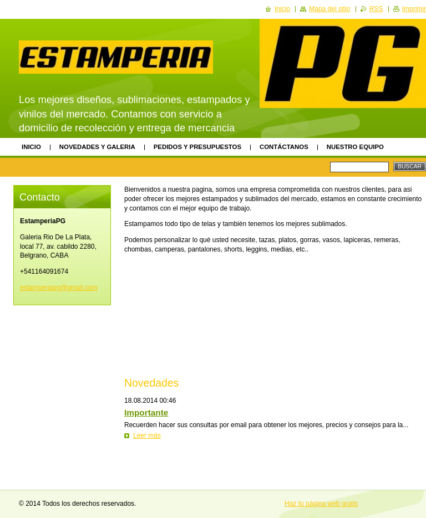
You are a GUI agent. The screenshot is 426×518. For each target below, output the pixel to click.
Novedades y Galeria (97, 146)
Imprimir (414, 9)
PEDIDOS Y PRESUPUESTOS (197, 146)
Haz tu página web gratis (321, 503)
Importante (146, 412)
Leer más (147, 435)
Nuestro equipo (355, 146)
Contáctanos (284, 146)
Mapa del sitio (329, 9)
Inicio (31, 146)
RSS (376, 9)
